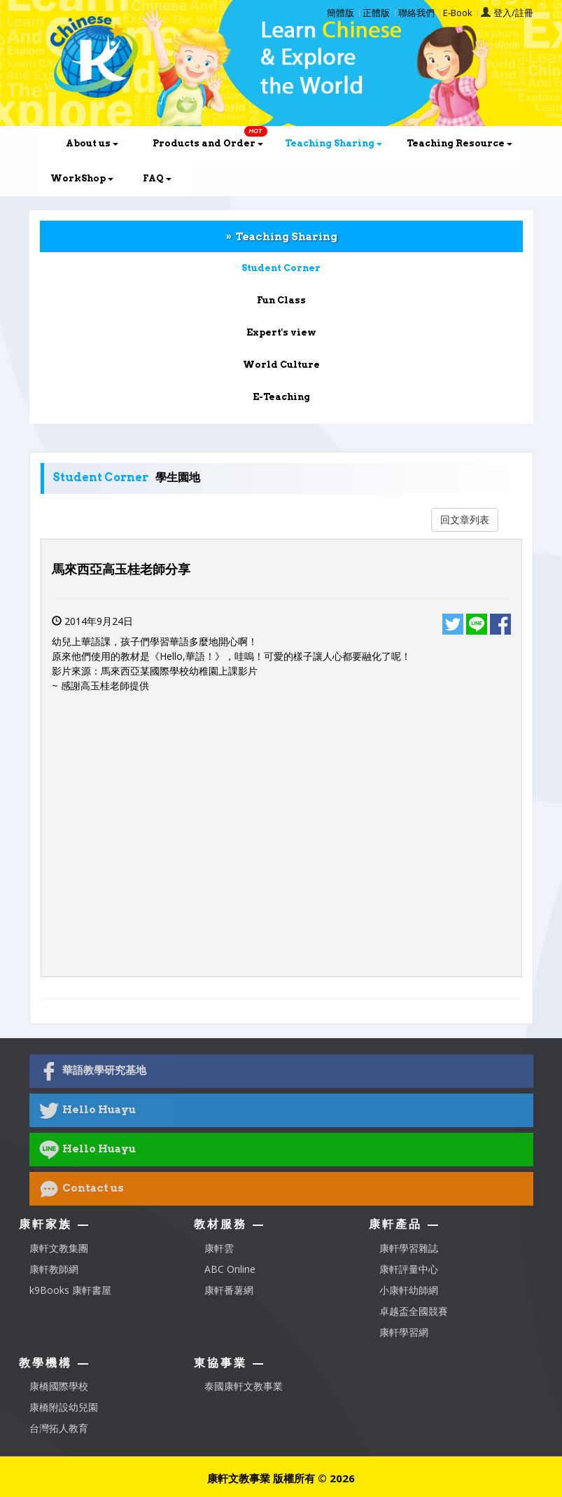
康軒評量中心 (408, 1269)
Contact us (81, 1189)
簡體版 (340, 12)
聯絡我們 (416, 12)
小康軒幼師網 (408, 1290)
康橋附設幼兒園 (63, 1407)
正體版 (376, 12)
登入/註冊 (513, 12)
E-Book (457, 12)
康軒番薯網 (228, 1290)
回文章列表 (464, 519)
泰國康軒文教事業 (243, 1386)
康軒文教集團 (58, 1248)
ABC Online (229, 1269)
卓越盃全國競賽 (413, 1311)
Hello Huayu (87, 1110)
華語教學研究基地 (92, 1071)
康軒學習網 (403, 1332)
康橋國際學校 (58, 1386)
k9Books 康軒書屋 (70, 1290)
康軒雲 (219, 1248)
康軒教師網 (53, 1269)
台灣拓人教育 (58, 1428)
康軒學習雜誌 (408, 1248)
